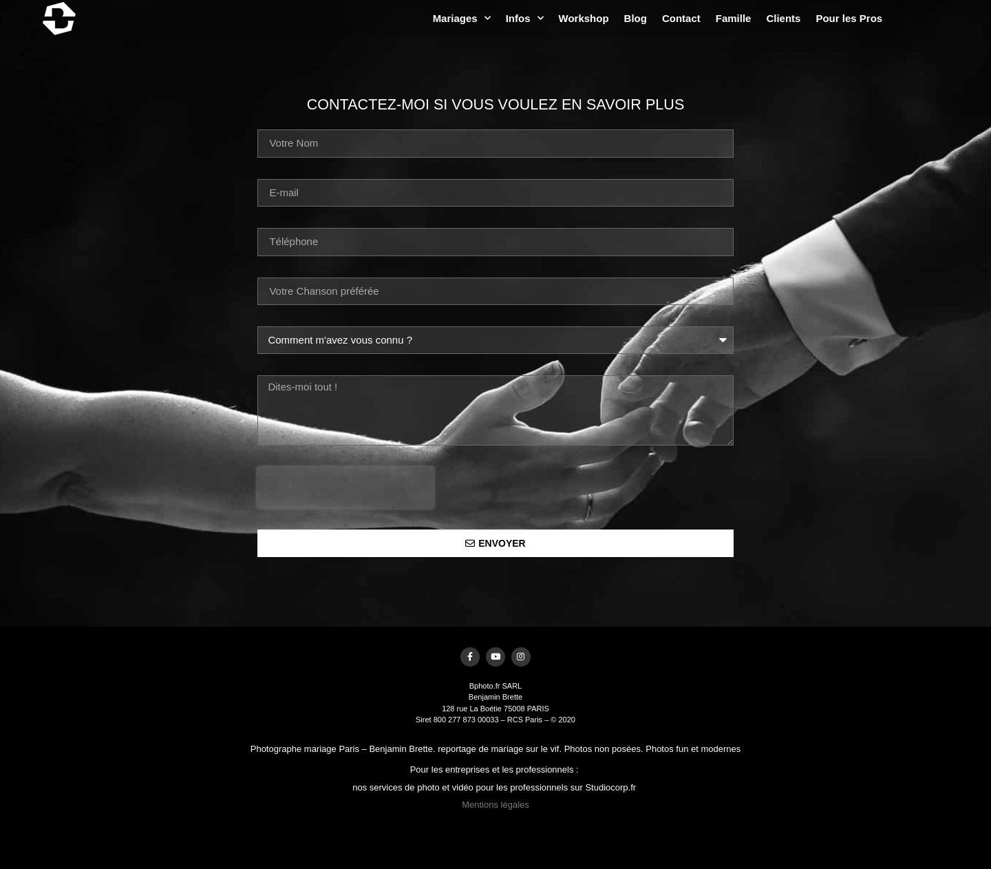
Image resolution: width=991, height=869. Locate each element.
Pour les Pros (937, 18)
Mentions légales (495, 808)
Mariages (549, 18)
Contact (769, 18)
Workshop (671, 18)
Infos (612, 18)
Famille (822, 18)
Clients (871, 18)
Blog (723, 18)
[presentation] (345, 487)
